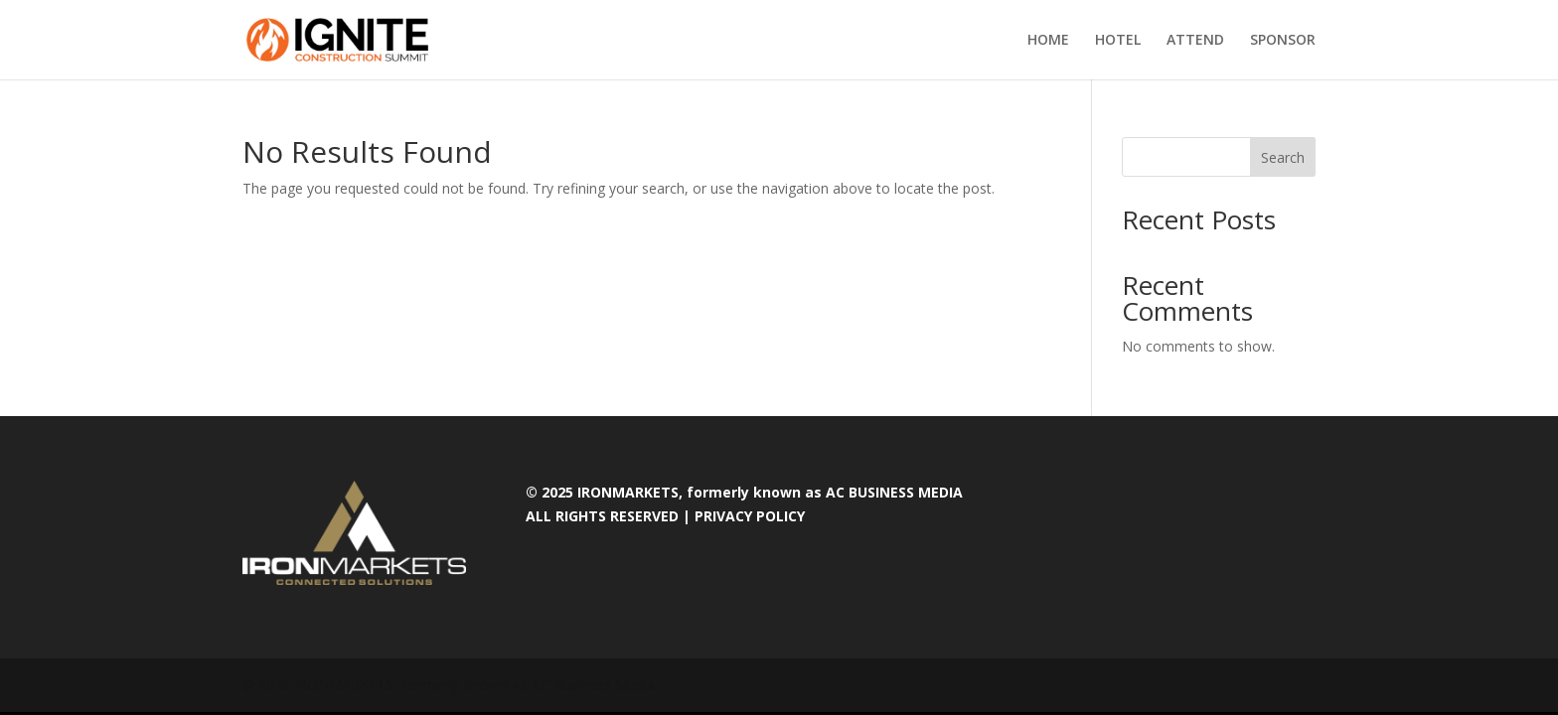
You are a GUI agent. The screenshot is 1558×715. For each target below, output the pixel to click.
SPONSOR (1283, 41)
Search (1283, 157)
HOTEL (1118, 41)
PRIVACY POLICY (750, 515)
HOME (1048, 41)
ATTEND (1195, 41)
